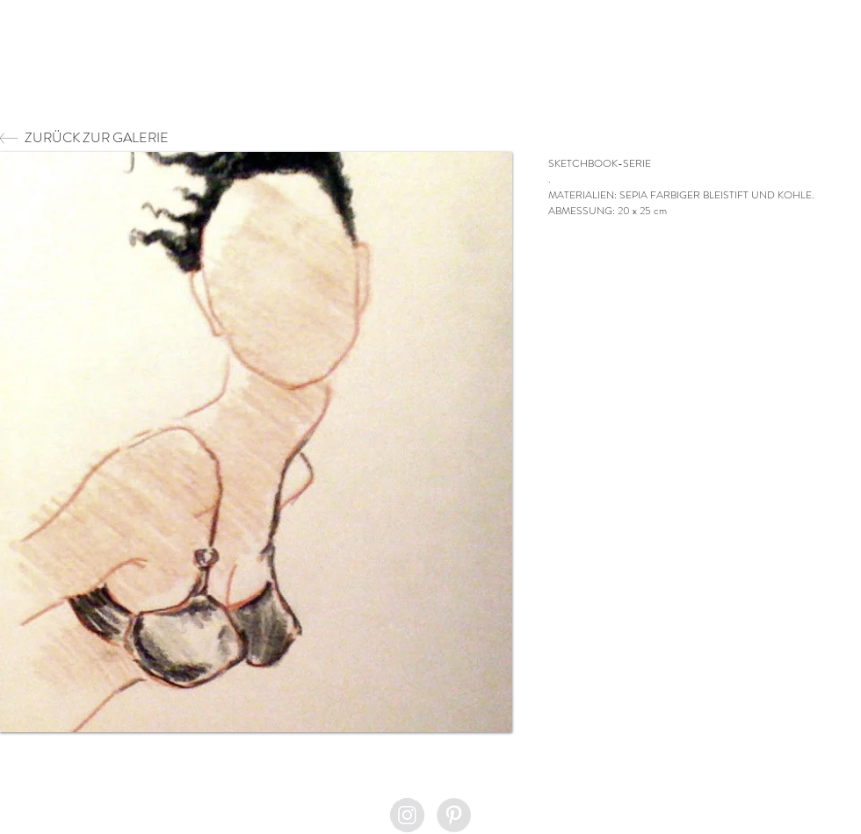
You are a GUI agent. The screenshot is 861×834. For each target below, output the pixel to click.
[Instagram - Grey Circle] (407, 815)
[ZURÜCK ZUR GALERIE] (144, 138)
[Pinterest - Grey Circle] (454, 815)
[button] (256, 442)
